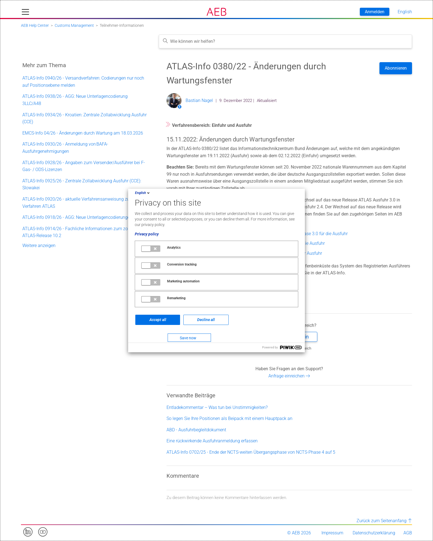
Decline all (206, 319)
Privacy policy (147, 234)
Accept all (157, 319)
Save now (188, 338)
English (143, 193)
